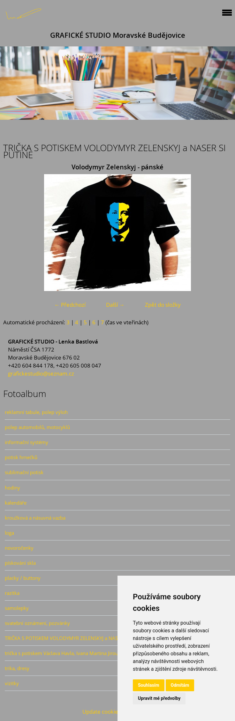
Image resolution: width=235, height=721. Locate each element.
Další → (115, 304)
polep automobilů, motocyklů (37, 427)
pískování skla (20, 563)
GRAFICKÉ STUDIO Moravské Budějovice (117, 35)
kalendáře (16, 502)
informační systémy (26, 442)
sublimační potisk (24, 472)
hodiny (12, 487)
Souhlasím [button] (148, 685)
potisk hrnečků (21, 457)
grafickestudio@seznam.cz (41, 373)
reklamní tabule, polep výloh (36, 412)
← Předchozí (70, 304)
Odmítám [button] (180, 685)
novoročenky (19, 548)
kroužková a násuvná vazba (35, 517)
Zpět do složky (163, 304)
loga (9, 533)
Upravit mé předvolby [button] (159, 698)
